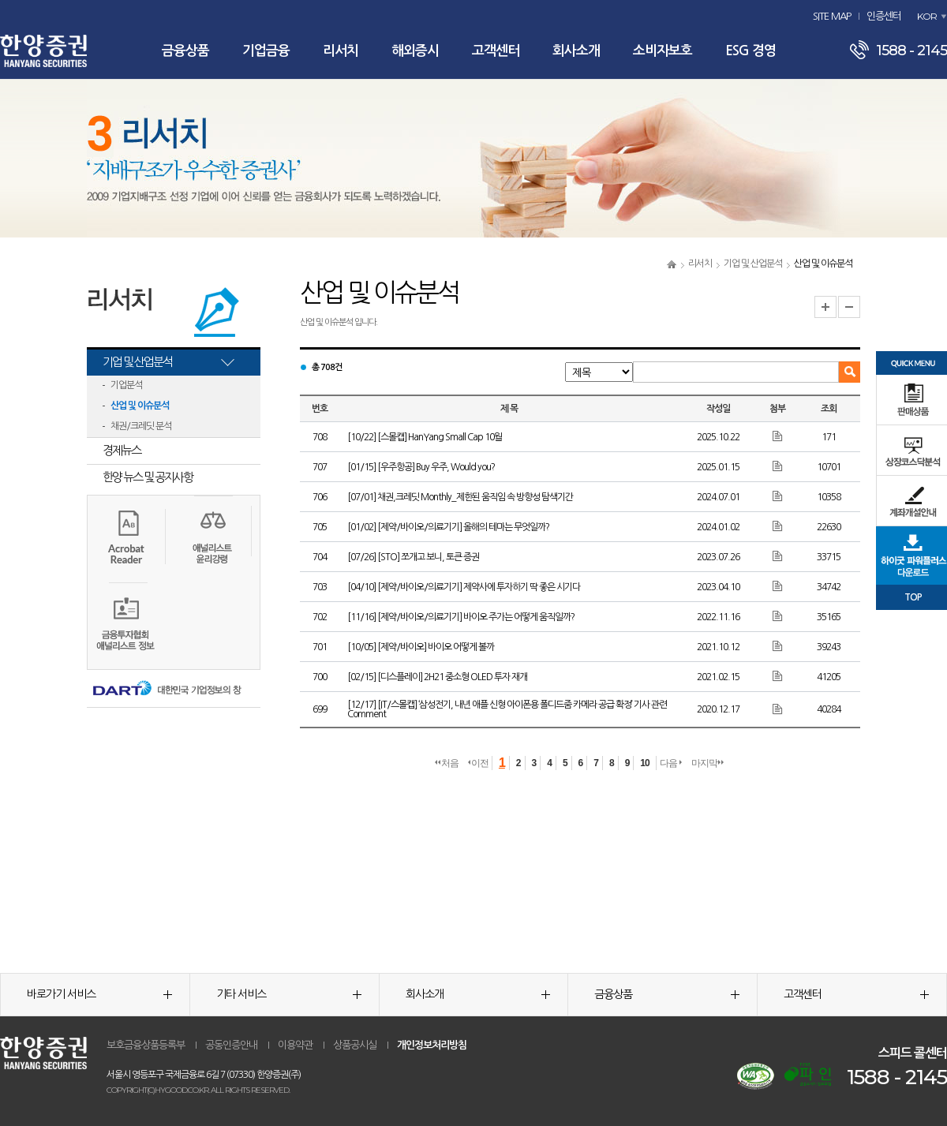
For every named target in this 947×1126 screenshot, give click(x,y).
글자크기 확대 (825, 307)
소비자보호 (662, 51)
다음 (671, 763)
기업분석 (126, 385)
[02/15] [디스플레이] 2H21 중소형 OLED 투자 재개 (437, 677)
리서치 (340, 51)
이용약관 (295, 1045)
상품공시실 (354, 1045)
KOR (927, 16)
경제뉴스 (121, 450)
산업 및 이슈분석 (139, 405)
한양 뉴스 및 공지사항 (148, 477)
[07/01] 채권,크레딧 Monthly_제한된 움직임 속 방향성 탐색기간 (460, 497)
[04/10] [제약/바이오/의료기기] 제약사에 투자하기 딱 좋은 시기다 (463, 587)
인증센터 (884, 16)
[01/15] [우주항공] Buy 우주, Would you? (421, 467)
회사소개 (576, 51)
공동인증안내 (231, 1045)
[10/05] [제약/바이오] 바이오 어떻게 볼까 (420, 647)
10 (644, 763)
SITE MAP (832, 16)
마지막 (707, 763)
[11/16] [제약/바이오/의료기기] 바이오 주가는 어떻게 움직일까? (461, 617)
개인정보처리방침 (431, 1045)
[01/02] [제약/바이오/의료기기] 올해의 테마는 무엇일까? (448, 527)
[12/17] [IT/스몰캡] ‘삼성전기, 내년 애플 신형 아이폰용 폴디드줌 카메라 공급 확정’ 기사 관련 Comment (507, 709)
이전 (478, 763)
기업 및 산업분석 (753, 263)
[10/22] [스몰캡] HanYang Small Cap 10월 (424, 437)
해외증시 (415, 51)
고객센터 (495, 51)
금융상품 (185, 51)
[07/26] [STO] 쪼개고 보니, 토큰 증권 (413, 557)
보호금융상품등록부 (146, 1045)
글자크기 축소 (849, 307)
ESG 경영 (750, 51)
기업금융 (266, 51)
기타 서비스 (288, 994)
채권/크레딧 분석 (140, 426)
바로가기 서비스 (99, 994)
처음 (447, 763)
